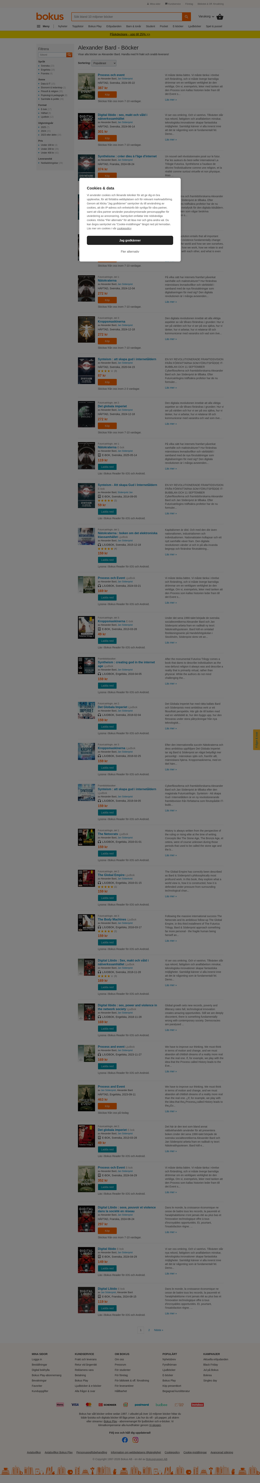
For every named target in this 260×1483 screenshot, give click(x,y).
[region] (130, 220)
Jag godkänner (130, 240)
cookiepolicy (124, 228)
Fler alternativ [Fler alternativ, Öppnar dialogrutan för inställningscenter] (130, 251)
